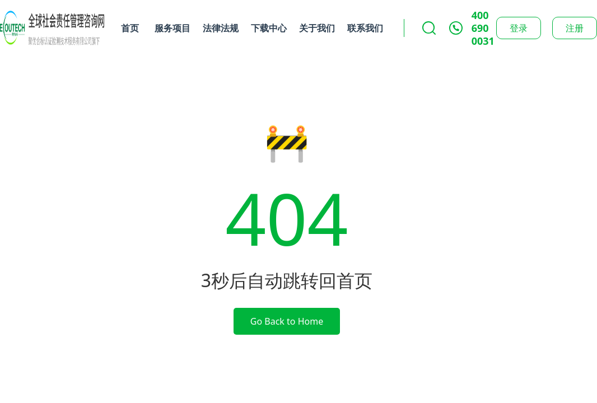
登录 (519, 28)
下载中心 (269, 28)
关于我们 (317, 28)
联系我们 (365, 28)
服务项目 (172, 28)
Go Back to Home (286, 321)
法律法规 (221, 28)
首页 (130, 28)
